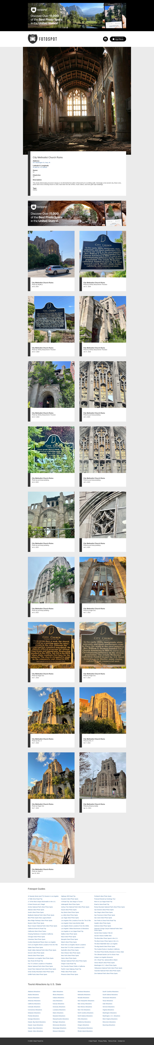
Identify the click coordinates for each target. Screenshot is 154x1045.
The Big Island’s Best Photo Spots (104, 946)
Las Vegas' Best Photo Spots (70, 918)
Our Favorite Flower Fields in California (73, 966)
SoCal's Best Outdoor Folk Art (103, 933)
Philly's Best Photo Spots (68, 971)
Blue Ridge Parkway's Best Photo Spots (40, 920)
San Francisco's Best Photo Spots (104, 915)
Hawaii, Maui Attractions (35, 1028)
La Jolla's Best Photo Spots (69, 915)
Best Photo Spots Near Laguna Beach (39, 918)
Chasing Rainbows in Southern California (40, 934)
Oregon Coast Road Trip (68, 963)
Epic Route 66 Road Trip (35, 961)
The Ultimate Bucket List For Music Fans (106, 954)
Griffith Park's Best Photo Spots (37, 974)
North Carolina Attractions (85, 1013)
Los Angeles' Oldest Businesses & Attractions (75, 928)
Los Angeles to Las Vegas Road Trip (72, 931)
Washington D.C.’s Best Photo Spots (105, 965)
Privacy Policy (102, 1041)
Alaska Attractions (33, 994)
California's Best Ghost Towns (37, 931)
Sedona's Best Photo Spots (102, 926)
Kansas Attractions (58, 1004)
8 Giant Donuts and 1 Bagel (36, 904)
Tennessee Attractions (109, 997)
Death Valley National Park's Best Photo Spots (42, 950)
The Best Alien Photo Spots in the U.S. (106, 938)
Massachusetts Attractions (61, 1019)
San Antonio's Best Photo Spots (104, 910)
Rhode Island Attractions (85, 1031)
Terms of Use (112, 1041)
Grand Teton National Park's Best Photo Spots (42, 969)
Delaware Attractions (34, 1013)
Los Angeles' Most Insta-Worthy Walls (72, 923)
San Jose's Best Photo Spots (103, 918)
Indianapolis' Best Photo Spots (70, 904)
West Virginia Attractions (110, 1019)
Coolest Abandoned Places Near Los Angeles (42, 942)
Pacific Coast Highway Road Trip (71, 969)
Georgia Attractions (34, 1019)
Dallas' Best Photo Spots (35, 947)
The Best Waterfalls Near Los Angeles (105, 944)
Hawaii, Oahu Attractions (35, 1031)
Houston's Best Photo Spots (69, 899)
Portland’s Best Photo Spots (102, 896)
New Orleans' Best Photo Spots (70, 953)
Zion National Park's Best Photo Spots (106, 973)
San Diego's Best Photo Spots (103, 912)
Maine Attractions (58, 1013)
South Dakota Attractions (110, 994)
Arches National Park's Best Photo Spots (40, 907)
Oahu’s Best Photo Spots (68, 958)
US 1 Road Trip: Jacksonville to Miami (105, 960)
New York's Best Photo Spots (70, 955)
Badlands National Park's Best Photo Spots (41, 915)
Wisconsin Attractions (109, 1022)
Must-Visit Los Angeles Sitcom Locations (73, 944)
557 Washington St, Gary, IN (41, 162)
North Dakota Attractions (85, 1016)
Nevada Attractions (83, 997)
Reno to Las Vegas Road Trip (103, 901)
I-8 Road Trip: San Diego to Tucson (72, 901)
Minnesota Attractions (59, 1025)
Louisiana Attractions (59, 1010)
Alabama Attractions (34, 991)
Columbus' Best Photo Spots (36, 939)
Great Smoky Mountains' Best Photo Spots (41, 971)
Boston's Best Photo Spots (36, 923)
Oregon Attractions (83, 1025)
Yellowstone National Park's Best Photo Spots (108, 968)
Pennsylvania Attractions (85, 1028)
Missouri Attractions (59, 1031)
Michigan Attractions (59, 1022)
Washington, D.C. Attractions (111, 1016)
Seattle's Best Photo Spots (102, 923)
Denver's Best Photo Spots (36, 953)
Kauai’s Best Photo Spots (69, 910)
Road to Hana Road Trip (101, 904)
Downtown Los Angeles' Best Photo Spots (40, 958)
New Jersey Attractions (85, 1004)
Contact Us (121, 1041)
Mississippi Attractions (59, 1028)
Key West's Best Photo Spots (70, 912)
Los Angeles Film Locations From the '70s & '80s (76, 920)
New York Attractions (84, 1010)
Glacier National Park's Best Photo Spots (40, 966)
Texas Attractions (108, 1000)
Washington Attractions (110, 1013)
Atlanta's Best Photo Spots (36, 910)
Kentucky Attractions (59, 1007)
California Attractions (34, 1004)
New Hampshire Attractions (86, 1000)
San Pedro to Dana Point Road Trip (105, 920)
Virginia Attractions (108, 1010)
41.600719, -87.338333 (40, 167)
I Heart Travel (92, 1041)
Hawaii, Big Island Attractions (37, 1022)
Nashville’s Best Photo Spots (70, 950)
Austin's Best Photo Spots (36, 912)
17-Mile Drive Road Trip (35, 899)
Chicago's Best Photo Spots (36, 936)
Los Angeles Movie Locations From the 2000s (75, 926)
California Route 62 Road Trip (37, 928)
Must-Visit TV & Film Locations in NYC (72, 947)
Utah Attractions (107, 1004)
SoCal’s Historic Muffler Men (103, 935)
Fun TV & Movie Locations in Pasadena (40, 963)
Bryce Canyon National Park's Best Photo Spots (42, 926)
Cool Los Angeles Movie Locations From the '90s (43, 944)
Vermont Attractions (109, 1007)
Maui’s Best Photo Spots (68, 936)
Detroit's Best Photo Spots (36, 955)
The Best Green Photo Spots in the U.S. (106, 941)
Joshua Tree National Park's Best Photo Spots (75, 907)
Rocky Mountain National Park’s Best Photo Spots (109, 907)
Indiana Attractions (58, 997)
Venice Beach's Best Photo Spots (104, 962)
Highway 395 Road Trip (68, 896)
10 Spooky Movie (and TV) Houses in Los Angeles (43, 896)
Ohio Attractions (82, 1019)
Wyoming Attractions (109, 1025)
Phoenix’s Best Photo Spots (69, 974)
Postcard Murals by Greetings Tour (104, 899)
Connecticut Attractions (35, 1010)
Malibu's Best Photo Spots (69, 934)
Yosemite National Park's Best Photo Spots (107, 970)
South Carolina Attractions (111, 991)
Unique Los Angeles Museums (103, 957)
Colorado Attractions (34, 1007)
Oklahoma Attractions (84, 1022)
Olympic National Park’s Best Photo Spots (74, 961)
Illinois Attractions (58, 994)
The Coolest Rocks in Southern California (107, 949)
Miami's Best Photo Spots (69, 942)
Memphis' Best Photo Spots (69, 939)
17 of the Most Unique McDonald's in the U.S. (42, 901)
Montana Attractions (84, 991)
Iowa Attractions (58, 1000)
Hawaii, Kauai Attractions (35, 1025)
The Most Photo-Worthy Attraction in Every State (109, 952)
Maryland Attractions (59, 1016)
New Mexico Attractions (85, 1007)
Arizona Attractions (33, 997)
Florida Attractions (33, 1016)
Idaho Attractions (58, 991)
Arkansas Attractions (34, 1000)
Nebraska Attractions (84, 994)
